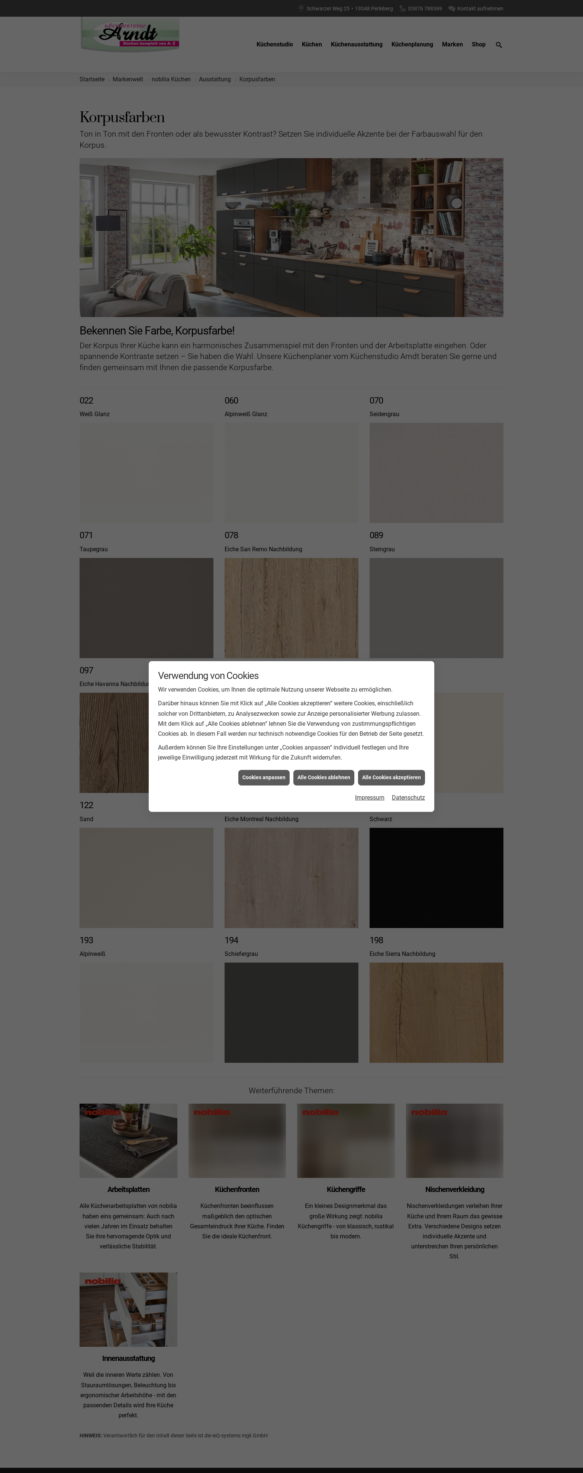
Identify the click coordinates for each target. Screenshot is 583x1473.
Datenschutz (408, 797)
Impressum (369, 797)
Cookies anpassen (264, 777)
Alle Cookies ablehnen (323, 777)
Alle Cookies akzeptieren (391, 777)
